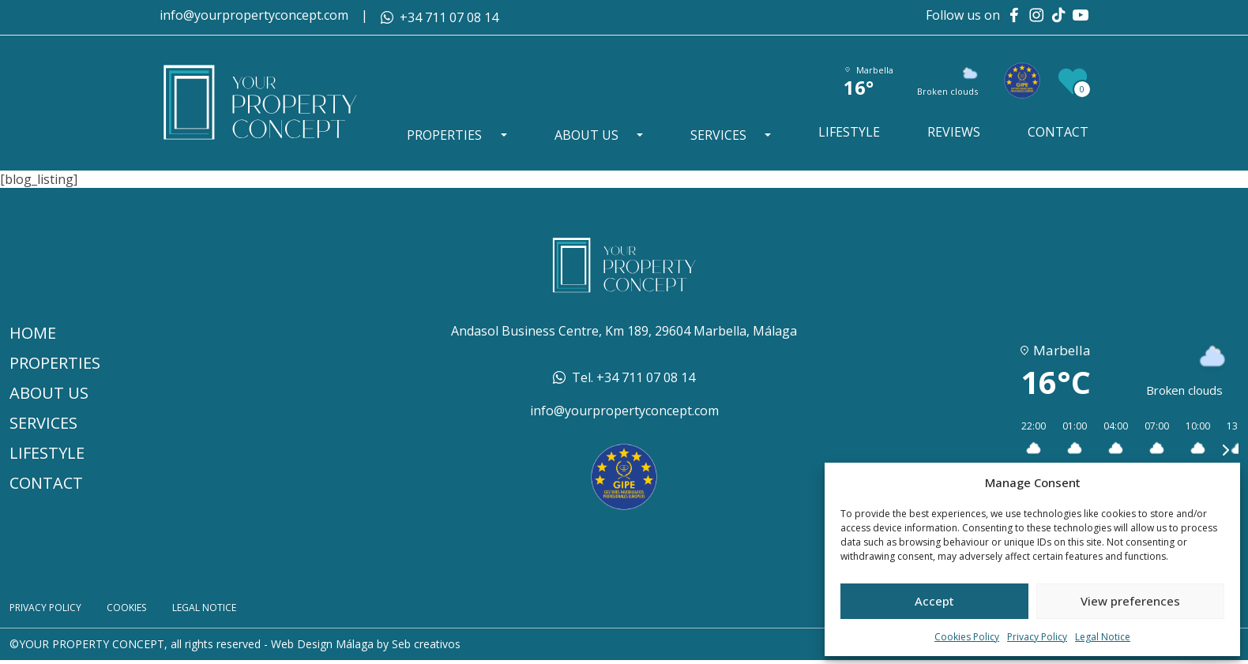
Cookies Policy (966, 637)
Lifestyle (851, 132)
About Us (590, 135)
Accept (934, 601)
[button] (1028, 450)
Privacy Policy (1037, 637)
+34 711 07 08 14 (449, 17)
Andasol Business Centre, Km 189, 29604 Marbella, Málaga (624, 331)
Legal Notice (1102, 637)
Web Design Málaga (322, 647)
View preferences (1130, 601)
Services (722, 135)
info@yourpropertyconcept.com (254, 15)
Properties (449, 135)
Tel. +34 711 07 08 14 (633, 377)
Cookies (144, 609)
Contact (1058, 132)
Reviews (954, 132)
